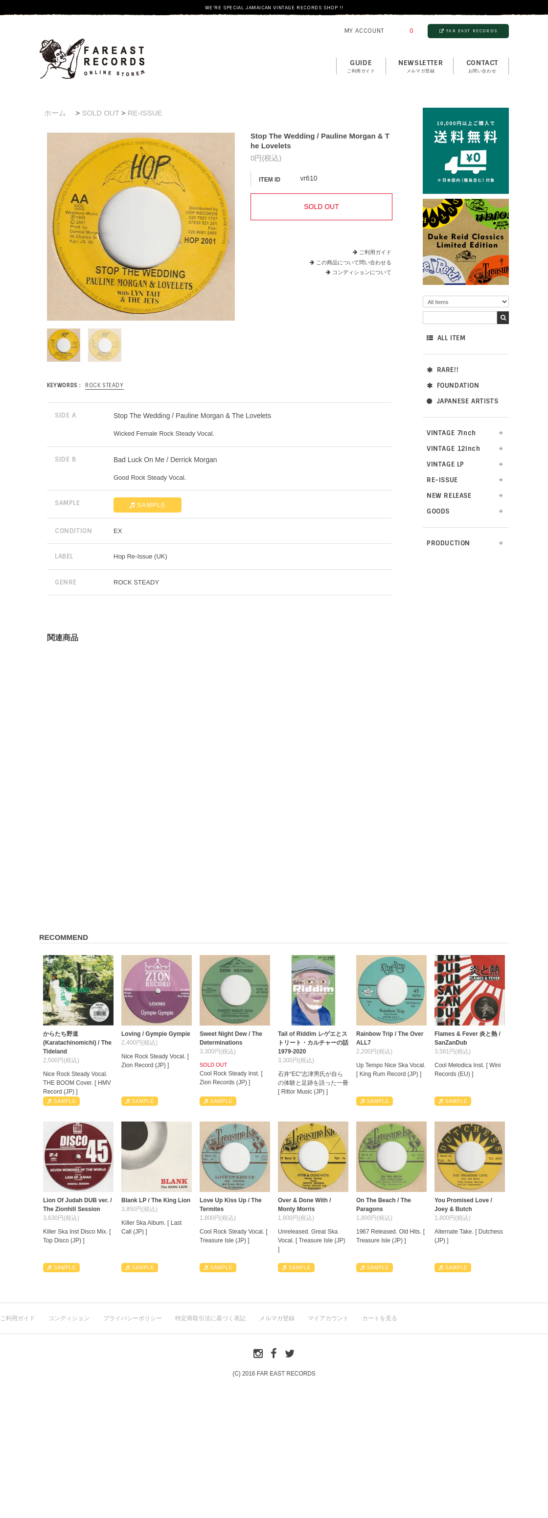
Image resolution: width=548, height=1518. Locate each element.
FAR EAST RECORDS (468, 31)
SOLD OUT (100, 113)
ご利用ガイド (375, 252)
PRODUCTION (448, 543)
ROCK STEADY (104, 385)
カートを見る (379, 1318)
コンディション (69, 1318)
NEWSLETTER (420, 66)
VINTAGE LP (445, 464)
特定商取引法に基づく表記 (210, 1318)
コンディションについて (358, 272)
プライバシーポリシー (132, 1318)
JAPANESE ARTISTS (462, 401)
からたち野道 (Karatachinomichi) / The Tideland (77, 1042)
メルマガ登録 (277, 1318)
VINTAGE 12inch (453, 448)
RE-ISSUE (442, 480)
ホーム (55, 113)
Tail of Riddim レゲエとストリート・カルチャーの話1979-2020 (313, 1042)
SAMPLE (147, 505)
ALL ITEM (446, 338)
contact (482, 66)
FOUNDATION (453, 385)
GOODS (438, 511)
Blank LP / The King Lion (155, 1200)
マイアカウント (328, 1318)
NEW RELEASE (449, 495)
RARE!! (442, 370)
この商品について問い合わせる (353, 262)
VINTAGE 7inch (451, 433)
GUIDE (361, 66)
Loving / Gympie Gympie (155, 1033)
